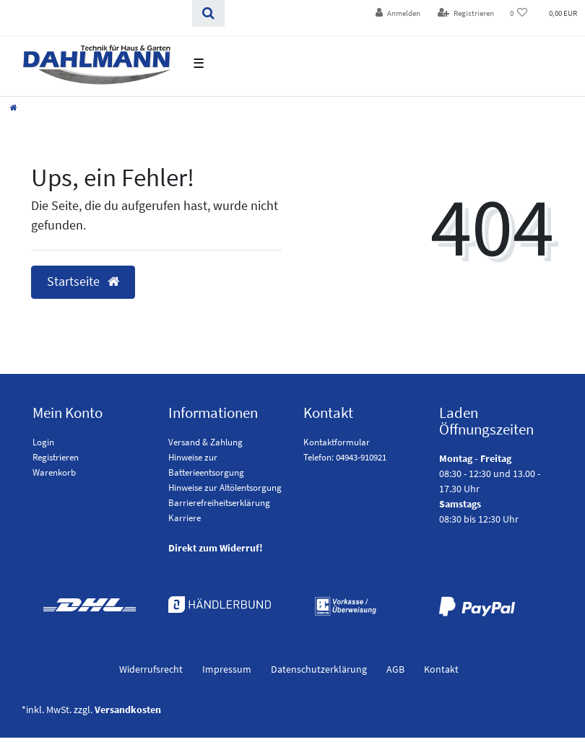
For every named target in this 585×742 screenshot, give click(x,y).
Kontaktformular (336, 442)
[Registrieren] (466, 13)
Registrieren (55, 457)
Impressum (226, 669)
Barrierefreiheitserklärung (219, 502)
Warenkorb (54, 472)
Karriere (184, 517)
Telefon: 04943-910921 (344, 457)
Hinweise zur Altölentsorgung (225, 487)
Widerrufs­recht (151, 669)
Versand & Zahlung (205, 442)
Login (43, 442)
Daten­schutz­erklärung (319, 669)
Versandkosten (128, 709)
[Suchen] (208, 13)
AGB (395, 669)
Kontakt (441, 669)
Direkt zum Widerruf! (215, 547)
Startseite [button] (83, 281)
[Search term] (96, 13)
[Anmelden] (398, 13)
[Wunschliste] (519, 13)
